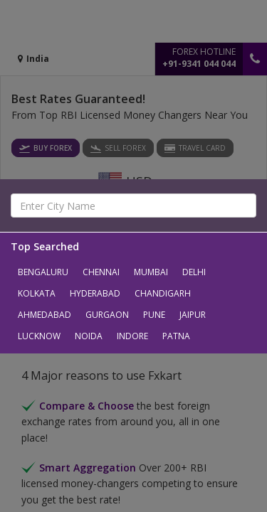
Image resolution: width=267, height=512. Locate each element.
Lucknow (39, 336)
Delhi (194, 272)
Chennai (101, 272)
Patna (176, 336)
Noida (89, 336)
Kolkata (37, 293)
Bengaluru (43, 272)
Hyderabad (95, 293)
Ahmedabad (44, 315)
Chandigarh (163, 293)
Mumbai (151, 272)
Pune (154, 315)
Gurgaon (107, 315)
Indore (132, 336)
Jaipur (192, 315)
